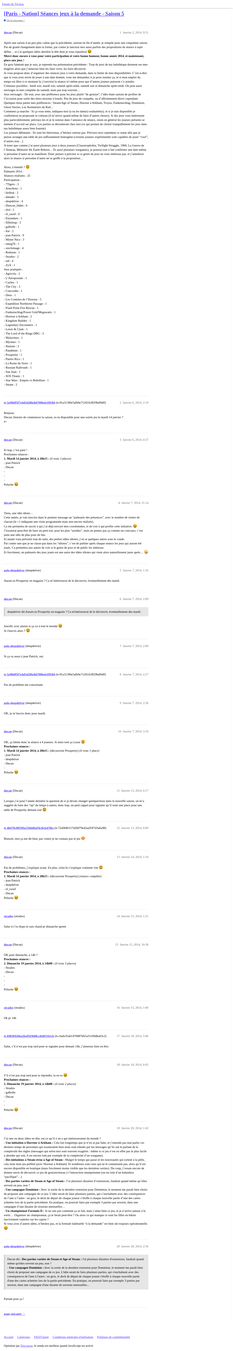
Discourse (26, 1345)
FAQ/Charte (41, 1337)
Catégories (23, 1337)
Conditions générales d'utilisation (73, 1337)
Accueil (8, 1337)
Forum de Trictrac (13, 4)
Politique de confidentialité (113, 1337)
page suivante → (14, 1314)
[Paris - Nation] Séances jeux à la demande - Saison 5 (64, 14)
